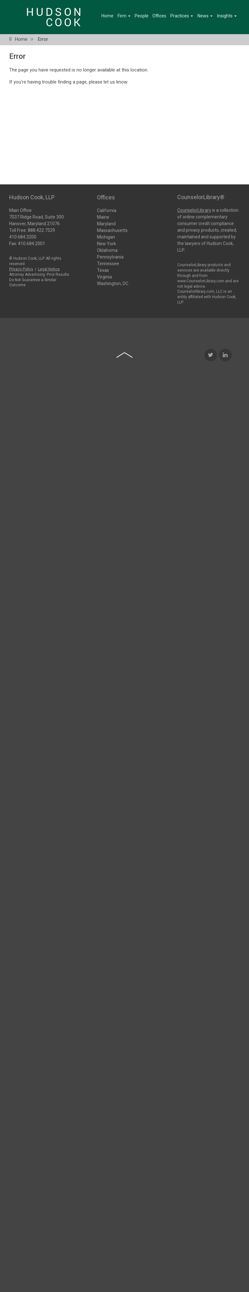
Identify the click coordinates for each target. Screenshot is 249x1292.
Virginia (104, 276)
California (106, 210)
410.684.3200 (22, 234)
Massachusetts (112, 229)
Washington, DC (112, 283)
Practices (181, 15)
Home (107, 15)
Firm (124, 15)
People (142, 15)
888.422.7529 (41, 228)
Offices (159, 15)
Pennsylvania (110, 256)
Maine (103, 216)
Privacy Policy (21, 267)
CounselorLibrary (194, 207)
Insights (227, 15)
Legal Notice (49, 267)
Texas (103, 269)
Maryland (106, 223)
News (205, 15)
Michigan (106, 236)
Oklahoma (107, 249)
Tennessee (108, 263)
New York (106, 243)
